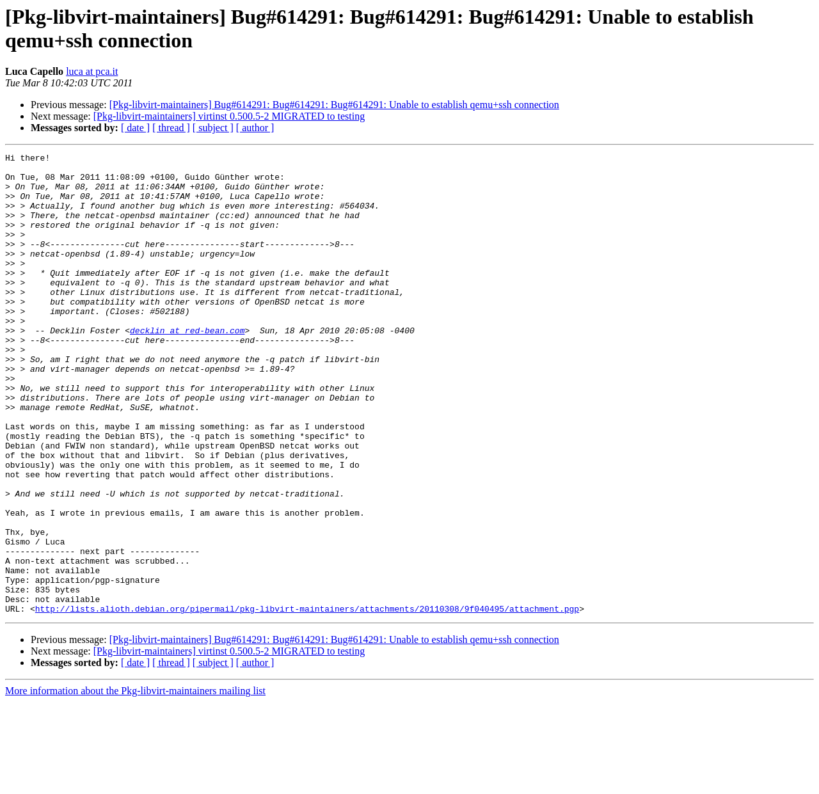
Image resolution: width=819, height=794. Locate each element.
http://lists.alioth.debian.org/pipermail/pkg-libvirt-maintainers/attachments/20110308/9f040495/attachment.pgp (307, 700)
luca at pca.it (92, 71)
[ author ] (255, 127)
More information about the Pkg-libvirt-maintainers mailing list (135, 782)
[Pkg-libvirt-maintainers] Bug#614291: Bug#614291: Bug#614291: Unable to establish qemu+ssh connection (334, 104)
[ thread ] (171, 127)
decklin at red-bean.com (187, 366)
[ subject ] (213, 127)
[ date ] (135, 127)
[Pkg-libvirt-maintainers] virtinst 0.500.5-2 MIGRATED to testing (229, 116)
